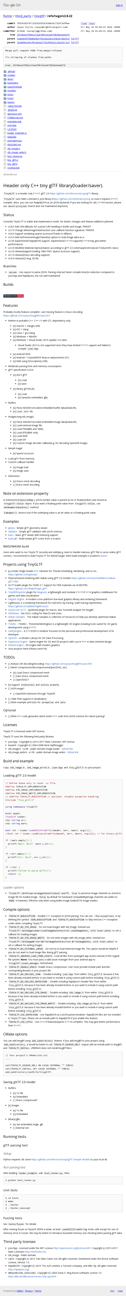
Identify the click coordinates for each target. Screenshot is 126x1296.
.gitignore (12, 109)
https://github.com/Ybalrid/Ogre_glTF (27, 588)
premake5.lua (14, 140)
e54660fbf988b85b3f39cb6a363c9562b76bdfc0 (43, 38)
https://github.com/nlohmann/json (71, 198)
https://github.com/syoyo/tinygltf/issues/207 (26, 315)
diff (74, 38)
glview (11, 527)
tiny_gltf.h (12, 164)
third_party (23, 16)
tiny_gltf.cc (12, 160)
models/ (11, 90)
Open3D (12, 638)
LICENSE (12, 129)
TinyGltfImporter (17, 592)
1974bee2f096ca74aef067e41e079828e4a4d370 (43, 34)
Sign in (119, 5)
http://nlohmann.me (35, 1251)
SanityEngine (15, 631)
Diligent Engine (16, 599)
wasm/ (11, 102)
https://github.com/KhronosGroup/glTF (70, 193)
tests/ (10, 94)
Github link (67, 748)
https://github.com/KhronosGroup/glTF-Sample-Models (60, 1159)
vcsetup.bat (13, 167)
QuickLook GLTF (17, 609)
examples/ (12, 82)
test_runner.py (14, 156)
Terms (37, 1290)
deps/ (10, 79)
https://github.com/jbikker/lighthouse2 (28, 606)
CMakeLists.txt (15, 117)
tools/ (10, 98)
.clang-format (14, 105)
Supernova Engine (17, 641)
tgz (92, 23)
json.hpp (11, 125)
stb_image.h (13, 148)
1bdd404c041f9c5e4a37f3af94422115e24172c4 (43, 42)
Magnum (42, 592)
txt (112, 1290)
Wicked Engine (15, 645)
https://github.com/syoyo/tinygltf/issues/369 (68, 663)
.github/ (11, 71)
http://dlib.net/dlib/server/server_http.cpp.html (32, 1276)
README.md (14, 144)
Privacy (28, 1290)
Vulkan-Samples (16, 616)
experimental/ (14, 86)
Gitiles (20, 1290)
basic (11, 534)
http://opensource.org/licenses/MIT (72, 1248)
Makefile (11, 136)
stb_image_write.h (16, 152)
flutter (7, 16)
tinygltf (39, 16)
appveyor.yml (14, 113)
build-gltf (12, 538)
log (84, 23)
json (120, 1290)
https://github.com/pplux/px (22, 574)
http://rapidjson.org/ (18, 1269)
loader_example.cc (17, 133)
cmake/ (11, 75)
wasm (104, 555)
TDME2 (12, 623)
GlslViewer (13, 613)
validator (12, 531)
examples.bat (14, 121)
